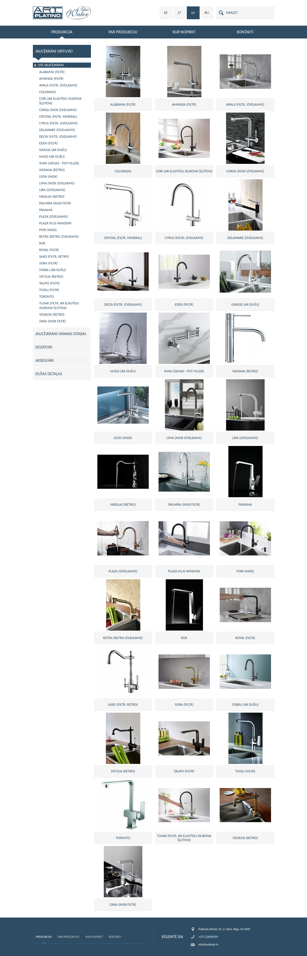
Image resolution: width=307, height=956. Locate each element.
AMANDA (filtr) (51, 78)
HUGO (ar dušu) (52, 156)
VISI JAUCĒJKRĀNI (51, 65)
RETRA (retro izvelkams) (59, 236)
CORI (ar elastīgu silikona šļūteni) (60, 100)
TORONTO (46, 296)
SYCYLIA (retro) (51, 276)
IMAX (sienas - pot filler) (59, 163)
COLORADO (47, 92)
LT (179, 13)
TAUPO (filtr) (49, 283)
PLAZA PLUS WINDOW (55, 223)
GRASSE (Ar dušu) (53, 150)
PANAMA (46, 210)
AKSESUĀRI (44, 360)
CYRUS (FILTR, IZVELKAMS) (58, 123)
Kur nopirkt (94, 937)
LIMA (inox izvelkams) (57, 183)
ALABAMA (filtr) (52, 72)
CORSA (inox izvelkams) (58, 110)
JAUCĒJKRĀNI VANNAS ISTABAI (60, 333)
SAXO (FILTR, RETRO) (54, 256)
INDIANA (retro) (52, 170)
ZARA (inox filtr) (52, 321)
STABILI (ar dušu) (52, 270)
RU (206, 13)
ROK (42, 243)
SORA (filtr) (48, 263)
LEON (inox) (48, 176)
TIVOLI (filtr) (49, 290)
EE (166, 13)
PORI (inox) (48, 230)
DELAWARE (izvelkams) (57, 130)
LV (193, 13)
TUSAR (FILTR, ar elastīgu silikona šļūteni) (59, 305)
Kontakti (115, 937)
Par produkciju (68, 937)
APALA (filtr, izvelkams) (58, 85)
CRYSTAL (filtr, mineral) (58, 116)
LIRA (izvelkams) (52, 190)
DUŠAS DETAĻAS (48, 373)
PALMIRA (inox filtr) (55, 203)
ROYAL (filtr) (49, 250)
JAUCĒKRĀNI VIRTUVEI (54, 51)
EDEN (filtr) (48, 143)
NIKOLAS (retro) (52, 196)
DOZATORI (43, 347)
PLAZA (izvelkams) (53, 216)
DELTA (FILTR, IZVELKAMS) (58, 136)
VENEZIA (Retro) (51, 314)
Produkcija (44, 937)
